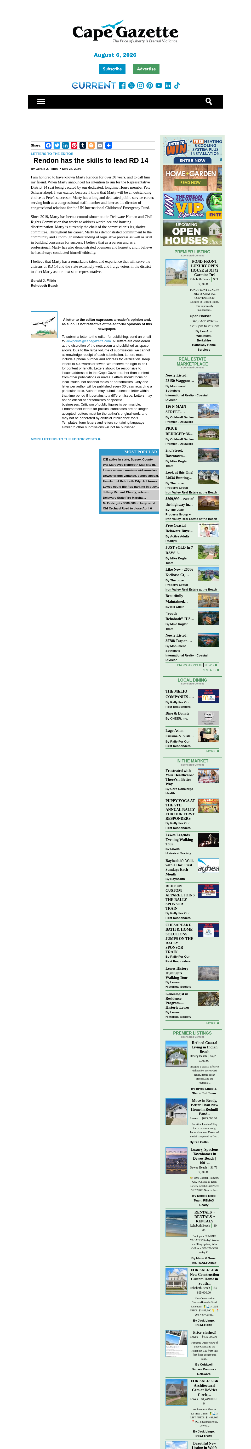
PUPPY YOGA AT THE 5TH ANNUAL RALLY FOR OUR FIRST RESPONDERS (180, 810)
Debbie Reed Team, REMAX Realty (205, 1200)
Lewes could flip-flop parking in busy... (131, 486)
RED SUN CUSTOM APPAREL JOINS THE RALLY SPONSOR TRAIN (180, 897)
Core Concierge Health (179, 791)
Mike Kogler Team (176, 463)
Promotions (187, 665)
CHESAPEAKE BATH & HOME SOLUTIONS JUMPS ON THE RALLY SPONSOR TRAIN (179, 938)
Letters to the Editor (52, 154)
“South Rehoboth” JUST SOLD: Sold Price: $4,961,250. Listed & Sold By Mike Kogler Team (180, 616)
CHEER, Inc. (179, 718)
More (210, 751)
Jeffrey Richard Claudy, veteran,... (127, 492)
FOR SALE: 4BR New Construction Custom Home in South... (204, 1276)
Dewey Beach (198, 1056)
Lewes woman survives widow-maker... (131, 470)
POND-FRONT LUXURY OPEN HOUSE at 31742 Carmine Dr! (204, 268)
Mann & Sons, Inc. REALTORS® (203, 1260)
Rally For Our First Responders (178, 704)
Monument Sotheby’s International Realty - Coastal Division (187, 393)
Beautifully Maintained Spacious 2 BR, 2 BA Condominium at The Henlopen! (180, 599)
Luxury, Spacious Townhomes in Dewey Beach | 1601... (204, 1156)
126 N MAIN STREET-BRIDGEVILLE (179, 409)
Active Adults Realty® (178, 539)
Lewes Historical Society (178, 851)
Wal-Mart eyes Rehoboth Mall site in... (130, 464)
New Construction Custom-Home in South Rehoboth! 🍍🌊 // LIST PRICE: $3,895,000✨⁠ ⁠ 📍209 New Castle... (204, 1306)
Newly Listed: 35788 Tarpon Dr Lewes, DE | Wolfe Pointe (180, 638)
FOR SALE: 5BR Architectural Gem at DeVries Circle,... (204, 1387)
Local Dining (192, 680)
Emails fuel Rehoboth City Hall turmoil (130, 481)
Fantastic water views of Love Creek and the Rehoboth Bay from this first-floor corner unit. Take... (204, 1350)
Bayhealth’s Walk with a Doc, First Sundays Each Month (180, 867)
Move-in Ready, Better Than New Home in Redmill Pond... (204, 1107)
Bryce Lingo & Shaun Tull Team (204, 1091)
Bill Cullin (177, 606)
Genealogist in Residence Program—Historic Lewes (177, 1000)
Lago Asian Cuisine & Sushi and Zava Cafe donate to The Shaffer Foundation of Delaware (178, 733)
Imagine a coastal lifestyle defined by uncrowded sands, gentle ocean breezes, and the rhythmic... (204, 1074)
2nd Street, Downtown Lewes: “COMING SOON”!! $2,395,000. (175, 453)
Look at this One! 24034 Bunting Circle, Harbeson (179, 475)
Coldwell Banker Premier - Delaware (180, 419)
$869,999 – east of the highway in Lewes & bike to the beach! (179, 502)
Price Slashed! (204, 1332)
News (209, 665)
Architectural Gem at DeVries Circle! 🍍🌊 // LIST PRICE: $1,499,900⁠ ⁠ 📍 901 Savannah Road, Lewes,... (204, 1417)
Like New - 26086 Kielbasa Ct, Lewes (179, 572)
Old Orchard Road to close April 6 (127, 508)
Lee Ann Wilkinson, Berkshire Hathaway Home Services (204, 340)
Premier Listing (192, 252)
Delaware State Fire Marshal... (124, 497)
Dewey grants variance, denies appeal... (131, 475)
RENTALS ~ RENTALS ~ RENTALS (205, 1216)
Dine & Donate (177, 713)
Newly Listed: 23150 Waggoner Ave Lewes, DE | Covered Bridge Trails (179, 378)
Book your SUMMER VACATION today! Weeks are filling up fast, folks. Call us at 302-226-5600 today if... (204, 1244)
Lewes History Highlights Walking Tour (177, 972)
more (210, 1023)
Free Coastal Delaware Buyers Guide (179, 528)
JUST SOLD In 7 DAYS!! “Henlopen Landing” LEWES (179, 550)
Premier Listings (192, 1033)
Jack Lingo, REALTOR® (205, 1323)
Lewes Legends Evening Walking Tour (179, 839)
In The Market (192, 761)
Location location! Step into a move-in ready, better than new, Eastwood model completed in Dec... (204, 1130)
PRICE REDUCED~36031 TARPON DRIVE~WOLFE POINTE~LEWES (179, 431)
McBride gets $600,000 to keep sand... (130, 503)
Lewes (194, 1118)
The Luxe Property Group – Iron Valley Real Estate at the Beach (191, 487)
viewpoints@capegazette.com (88, 341)
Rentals (208, 670)
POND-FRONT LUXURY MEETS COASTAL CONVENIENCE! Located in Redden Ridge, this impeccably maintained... (204, 300)
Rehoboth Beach (200, 279)
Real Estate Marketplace (192, 361)
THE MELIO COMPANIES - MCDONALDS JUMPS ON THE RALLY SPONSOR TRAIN (179, 694)
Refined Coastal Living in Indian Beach (205, 1047)
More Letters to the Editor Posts (64, 439)
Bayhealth (177, 878)
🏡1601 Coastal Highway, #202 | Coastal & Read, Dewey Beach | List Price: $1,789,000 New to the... (204, 1184)
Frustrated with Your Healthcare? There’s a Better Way (180, 777)
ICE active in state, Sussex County (128, 459)
